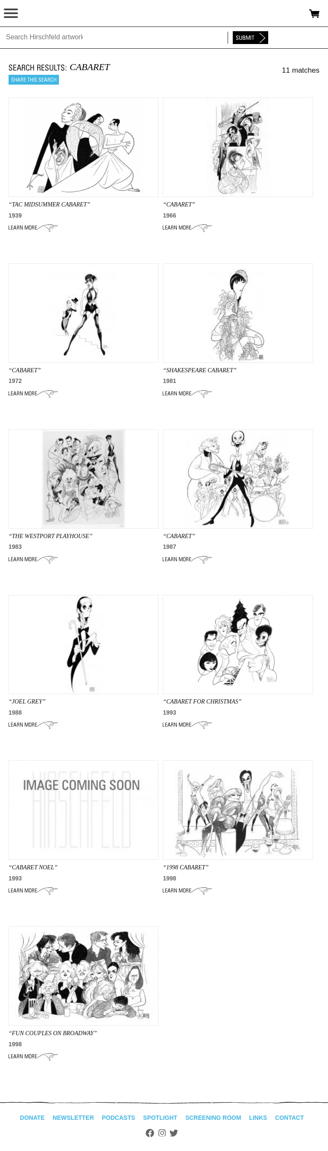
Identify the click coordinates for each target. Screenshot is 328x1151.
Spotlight (160, 1117)
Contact (289, 1117)
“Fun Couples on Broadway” (53, 1033)
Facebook (150, 1133)
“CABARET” (179, 204)
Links (258, 1117)
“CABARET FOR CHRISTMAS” (202, 701)
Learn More (33, 228)
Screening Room (213, 1117)
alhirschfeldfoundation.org (36, 13)
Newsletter (73, 1117)
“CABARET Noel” (33, 867)
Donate (32, 1117)
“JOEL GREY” (27, 701)
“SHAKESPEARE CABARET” (199, 370)
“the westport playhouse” (51, 536)
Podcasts (118, 1117)
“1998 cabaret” (185, 867)
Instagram (162, 1133)
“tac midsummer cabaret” (49, 204)
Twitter (174, 1133)
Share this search (34, 80)
